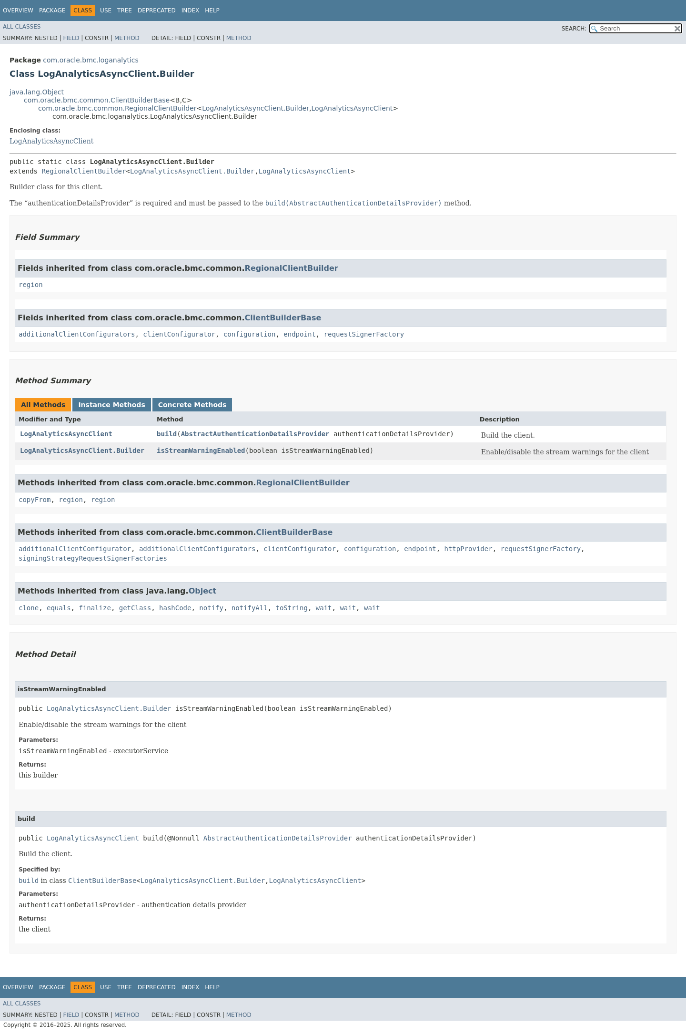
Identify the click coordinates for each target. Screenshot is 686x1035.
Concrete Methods (192, 405)
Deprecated (157, 10)
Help (212, 10)
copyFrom (34, 499)
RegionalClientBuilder (83, 171)
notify (211, 608)
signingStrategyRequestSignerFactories (93, 558)
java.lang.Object (37, 92)
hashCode (175, 608)
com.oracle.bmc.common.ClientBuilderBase (97, 100)
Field (71, 38)
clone (29, 608)
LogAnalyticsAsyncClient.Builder (255, 108)
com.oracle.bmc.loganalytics (91, 60)
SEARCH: (574, 28)
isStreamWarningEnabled (201, 450)
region (31, 284)
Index (191, 10)
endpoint (299, 334)
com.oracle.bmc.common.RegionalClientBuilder (117, 108)
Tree (124, 10)
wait (324, 608)
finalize (95, 608)
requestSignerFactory (364, 334)
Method (127, 38)
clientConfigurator (179, 334)
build (167, 434)
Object (203, 590)
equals (59, 608)
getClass (135, 608)
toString (292, 608)
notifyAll (250, 608)
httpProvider (468, 549)
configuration (249, 334)
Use (105, 10)
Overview (18, 10)
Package (52, 10)
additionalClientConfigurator (75, 549)
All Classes (21, 26)
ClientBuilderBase (283, 317)
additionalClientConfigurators (77, 334)
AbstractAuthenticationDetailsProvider (255, 434)
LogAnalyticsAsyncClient (352, 108)
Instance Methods (111, 405)
